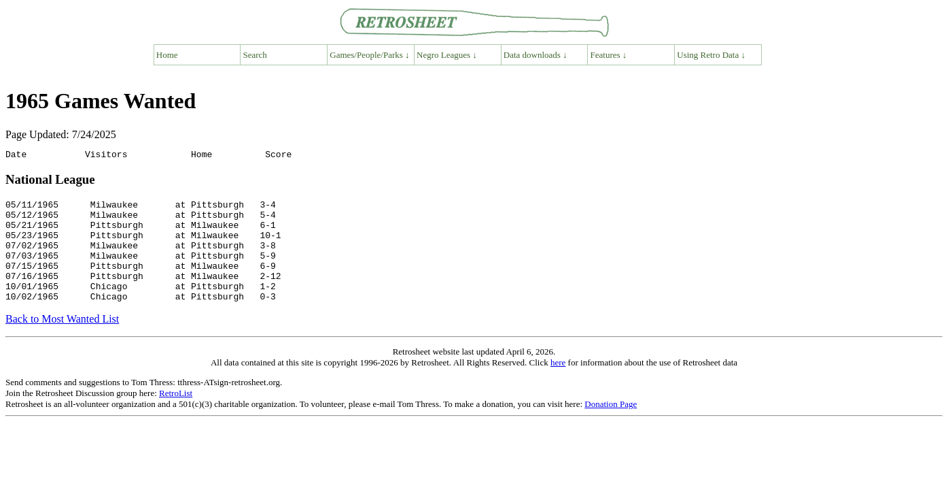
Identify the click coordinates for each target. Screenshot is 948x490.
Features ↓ (609, 55)
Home (167, 55)
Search (255, 55)
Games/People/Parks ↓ (369, 55)
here (557, 385)
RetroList (175, 415)
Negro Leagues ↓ (447, 55)
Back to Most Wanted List (62, 341)
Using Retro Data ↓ (711, 55)
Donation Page (610, 426)
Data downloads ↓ (535, 55)
